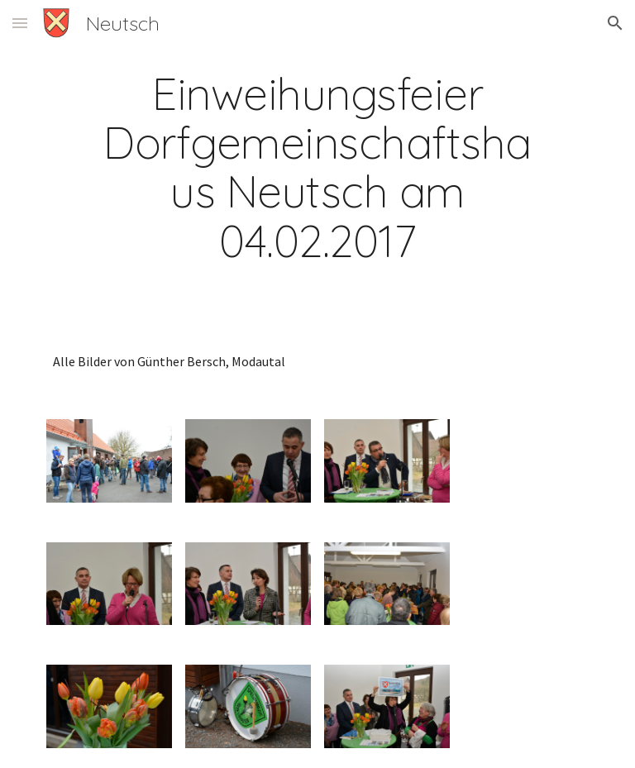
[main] (317, 167)
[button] (20, 22)
